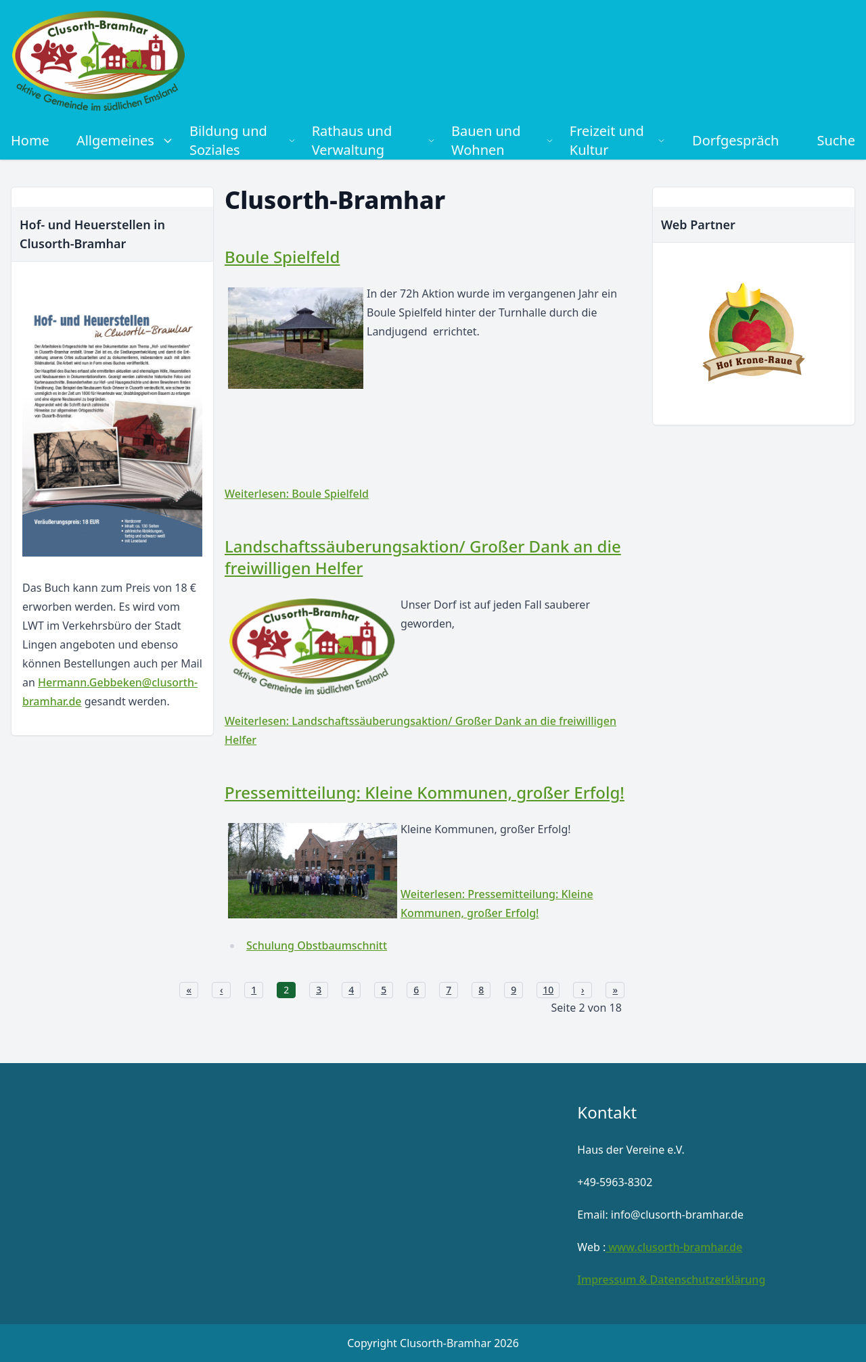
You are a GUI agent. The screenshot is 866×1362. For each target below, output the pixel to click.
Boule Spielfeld (282, 256)
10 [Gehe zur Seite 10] (548, 989)
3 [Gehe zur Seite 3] (318, 989)
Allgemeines (124, 140)
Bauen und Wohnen (502, 140)
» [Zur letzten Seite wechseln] (615, 989)
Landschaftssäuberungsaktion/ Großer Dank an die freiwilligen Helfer (423, 557)
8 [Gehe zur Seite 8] (481, 989)
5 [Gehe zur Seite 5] (383, 989)
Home (30, 140)
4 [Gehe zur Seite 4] (351, 989)
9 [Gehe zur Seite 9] (513, 989)
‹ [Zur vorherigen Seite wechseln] (221, 989)
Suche (836, 140)
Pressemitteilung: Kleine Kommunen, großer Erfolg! (424, 792)
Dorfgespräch (735, 140)
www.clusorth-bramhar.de (674, 1247)
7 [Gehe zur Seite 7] (448, 989)
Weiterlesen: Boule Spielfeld (297, 493)
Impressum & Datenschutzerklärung (671, 1279)
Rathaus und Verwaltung (373, 140)
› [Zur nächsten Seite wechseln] (583, 989)
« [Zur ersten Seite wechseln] (188, 989)
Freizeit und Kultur (617, 140)
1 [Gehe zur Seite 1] (253, 989)
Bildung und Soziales (242, 140)
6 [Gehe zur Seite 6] (416, 989)
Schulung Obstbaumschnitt (316, 945)
